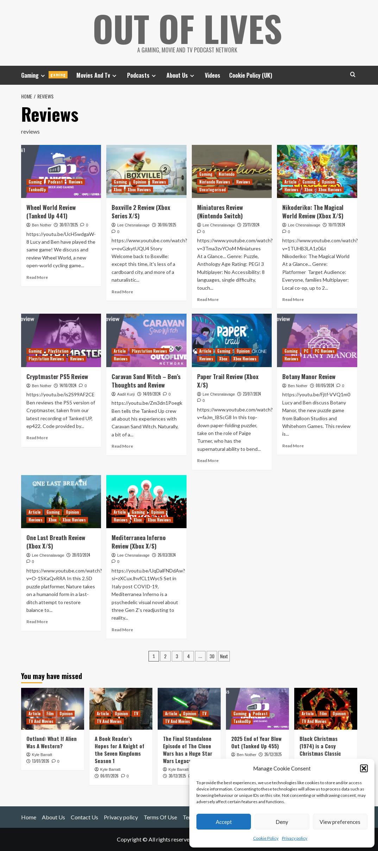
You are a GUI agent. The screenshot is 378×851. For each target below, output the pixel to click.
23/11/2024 (251, 225)
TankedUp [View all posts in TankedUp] (37, 189)
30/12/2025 (177, 776)
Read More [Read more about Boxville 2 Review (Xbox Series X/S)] (122, 291)
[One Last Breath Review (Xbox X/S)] (61, 502)
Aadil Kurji (126, 394)
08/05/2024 (325, 385)
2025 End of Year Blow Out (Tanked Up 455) (256, 742)
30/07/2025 (68, 225)
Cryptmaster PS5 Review (57, 376)
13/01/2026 (40, 761)
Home (28, 817)
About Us (181, 75)
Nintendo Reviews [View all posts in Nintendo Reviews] (214, 182)
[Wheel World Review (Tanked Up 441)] (61, 171)
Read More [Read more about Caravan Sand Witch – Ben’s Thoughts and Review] (122, 446)
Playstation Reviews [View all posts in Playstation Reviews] (46, 358)
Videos (212, 75)
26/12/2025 (273, 754)
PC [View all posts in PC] (306, 351)
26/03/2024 (167, 555)
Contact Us (84, 817)
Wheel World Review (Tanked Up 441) (51, 211)
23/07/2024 (252, 394)
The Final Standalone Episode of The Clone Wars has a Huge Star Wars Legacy (187, 749)
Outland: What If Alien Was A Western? (51, 742)
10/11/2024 (336, 225)
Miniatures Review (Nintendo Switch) (220, 211)
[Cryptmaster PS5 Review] (61, 340)
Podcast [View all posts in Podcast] (55, 182)
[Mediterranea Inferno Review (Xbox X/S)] (146, 502)
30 (211, 656)
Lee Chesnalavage (133, 225)
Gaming (44, 75)
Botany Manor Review (308, 376)
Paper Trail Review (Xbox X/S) (228, 380)
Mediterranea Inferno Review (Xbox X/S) (139, 541)
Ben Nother (42, 225)
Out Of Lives (187, 28)
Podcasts (142, 75)
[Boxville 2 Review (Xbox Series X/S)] (146, 171)
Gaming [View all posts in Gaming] (35, 182)
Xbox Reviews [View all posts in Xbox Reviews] (139, 189)
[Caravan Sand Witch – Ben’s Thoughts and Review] (146, 340)
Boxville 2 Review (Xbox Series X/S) (141, 211)
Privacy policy (294, 838)
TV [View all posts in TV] (136, 713)
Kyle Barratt (42, 755)
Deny (282, 822)
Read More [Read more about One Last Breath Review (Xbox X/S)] (37, 621)
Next (224, 656)
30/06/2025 (167, 225)
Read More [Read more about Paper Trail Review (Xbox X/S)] (208, 460)
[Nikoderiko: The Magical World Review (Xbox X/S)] (317, 171)
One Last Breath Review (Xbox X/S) (55, 541)
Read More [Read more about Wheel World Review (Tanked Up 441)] (37, 277)
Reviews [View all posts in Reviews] (76, 182)
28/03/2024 (81, 555)
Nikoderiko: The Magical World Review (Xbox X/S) (313, 211)
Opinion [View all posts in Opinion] (139, 182)
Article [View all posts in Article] (290, 182)
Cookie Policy (265, 838)
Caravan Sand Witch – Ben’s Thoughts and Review (146, 380)
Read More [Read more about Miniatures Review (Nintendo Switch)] (208, 299)
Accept (224, 822)
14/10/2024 (67, 385)
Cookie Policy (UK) (250, 75)
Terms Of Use (160, 817)
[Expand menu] (43, 76)
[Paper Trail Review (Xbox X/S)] (232, 340)
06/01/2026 (109, 776)
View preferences (340, 822)
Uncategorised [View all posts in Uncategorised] (212, 189)
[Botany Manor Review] (317, 340)
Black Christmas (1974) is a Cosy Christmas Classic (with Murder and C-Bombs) (323, 753)
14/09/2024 (151, 394)
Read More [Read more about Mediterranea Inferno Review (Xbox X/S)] (122, 629)
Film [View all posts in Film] (49, 713)
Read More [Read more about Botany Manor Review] (293, 445)
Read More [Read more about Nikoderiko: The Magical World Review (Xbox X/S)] (293, 299)
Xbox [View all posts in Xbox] (118, 189)
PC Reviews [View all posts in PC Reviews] (325, 351)
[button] (363, 768)
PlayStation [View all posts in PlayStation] (58, 351)
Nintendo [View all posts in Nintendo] (226, 174)
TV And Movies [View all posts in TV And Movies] (41, 721)
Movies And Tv (97, 75)
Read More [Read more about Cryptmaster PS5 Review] (37, 437)
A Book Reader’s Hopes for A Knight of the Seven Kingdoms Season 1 (119, 749)
